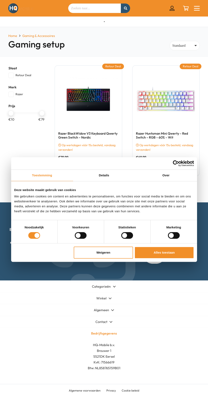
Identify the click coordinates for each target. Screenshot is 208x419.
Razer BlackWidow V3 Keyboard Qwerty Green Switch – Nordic (88, 135)
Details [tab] (104, 175)
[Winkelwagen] (185, 8)
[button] (196, 8)
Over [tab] (166, 175)
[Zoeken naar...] (99, 8)
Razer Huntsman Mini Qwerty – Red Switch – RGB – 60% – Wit (162, 135)
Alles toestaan (164, 252)
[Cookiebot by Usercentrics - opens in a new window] (176, 163)
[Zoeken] (125, 8)
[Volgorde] (185, 45)
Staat (12, 68)
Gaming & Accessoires (38, 36)
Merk (12, 87)
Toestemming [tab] (42, 175)
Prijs (11, 106)
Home (12, 36)
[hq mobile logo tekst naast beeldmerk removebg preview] (20, 8)
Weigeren (103, 252)
